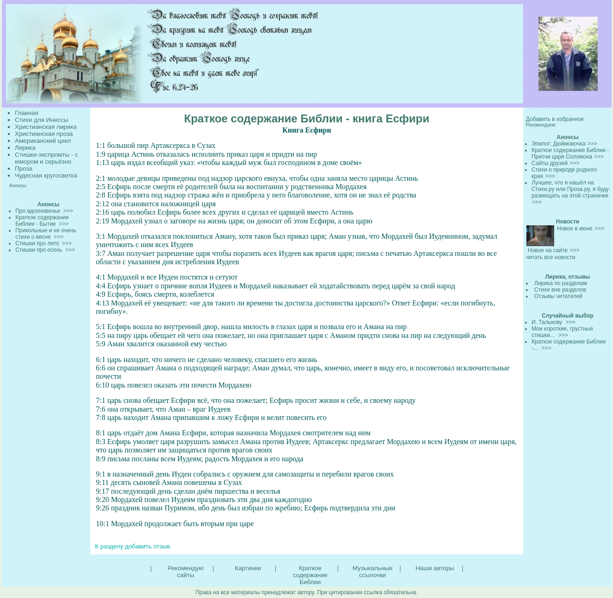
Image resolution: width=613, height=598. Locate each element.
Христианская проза (44, 133)
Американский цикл (43, 140)
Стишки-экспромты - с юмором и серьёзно (46, 158)
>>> (592, 143)
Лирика (25, 147)
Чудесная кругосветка (46, 175)
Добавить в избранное (555, 119)
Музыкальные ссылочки (372, 572)
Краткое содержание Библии (310, 575)
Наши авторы (435, 568)
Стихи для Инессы (41, 119)
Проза (23, 168)
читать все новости (550, 257)
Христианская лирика (45, 126)
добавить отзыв (147, 546)
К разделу (109, 546)
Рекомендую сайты (185, 572)
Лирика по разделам (560, 283)
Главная (26, 112)
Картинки (248, 568)
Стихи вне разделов (560, 289)
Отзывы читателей (558, 296)
